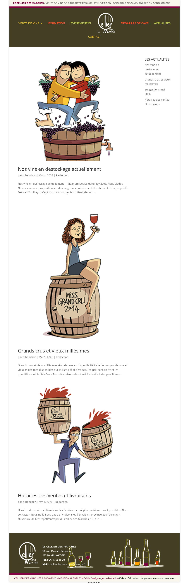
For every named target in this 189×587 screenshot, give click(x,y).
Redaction (62, 175)
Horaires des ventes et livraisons (54, 495)
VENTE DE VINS (28, 23)
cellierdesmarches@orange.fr (67, 564)
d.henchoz (29, 175)
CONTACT (94, 36)
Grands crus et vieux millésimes (53, 350)
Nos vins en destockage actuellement (59, 169)
